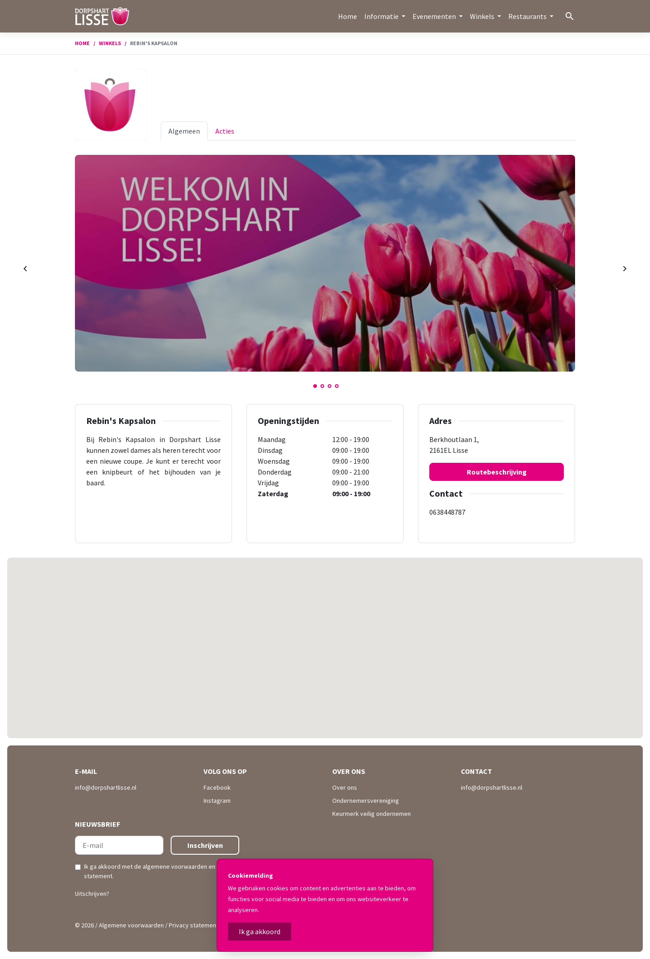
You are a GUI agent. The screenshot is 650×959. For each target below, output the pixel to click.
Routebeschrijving (497, 471)
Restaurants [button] (528, 16)
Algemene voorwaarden (131, 925)
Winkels (110, 43)
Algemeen (184, 130)
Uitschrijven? (92, 893)
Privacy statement (193, 925)
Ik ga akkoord (259, 931)
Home (347, 16)
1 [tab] (315, 386)
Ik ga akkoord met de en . (160, 871)
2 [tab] (322, 386)
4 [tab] (337, 386)
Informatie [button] (382, 16)
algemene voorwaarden (175, 866)
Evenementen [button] (435, 16)
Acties (224, 130)
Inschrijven (205, 845)
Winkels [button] (483, 16)
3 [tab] (329, 386)
